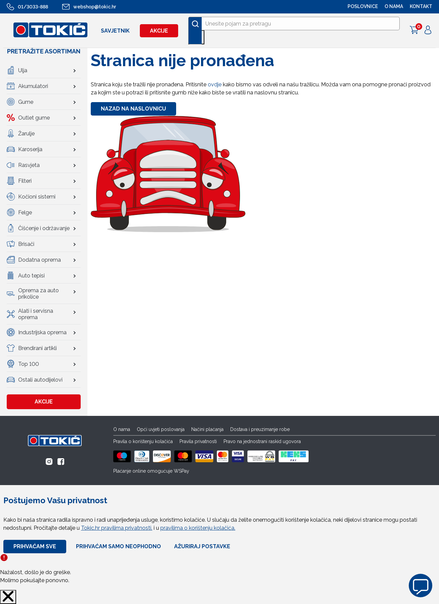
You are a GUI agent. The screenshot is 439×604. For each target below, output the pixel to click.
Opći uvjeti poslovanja (161, 429)
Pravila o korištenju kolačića (143, 441)
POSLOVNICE (363, 6)
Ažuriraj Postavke (202, 546)
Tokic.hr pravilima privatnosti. (116, 528)
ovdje (215, 84)
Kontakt (421, 6)
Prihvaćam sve (34, 546)
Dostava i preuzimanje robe (260, 429)
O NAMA (394, 6)
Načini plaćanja (207, 429)
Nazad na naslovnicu (133, 108)
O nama (121, 429)
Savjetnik (115, 31)
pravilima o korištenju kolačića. (197, 528)
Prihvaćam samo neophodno (118, 546)
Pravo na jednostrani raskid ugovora (262, 441)
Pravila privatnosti (198, 441)
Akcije (159, 31)
